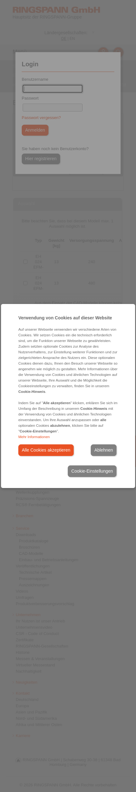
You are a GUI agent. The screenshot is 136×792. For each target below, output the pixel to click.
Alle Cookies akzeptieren (46, 450)
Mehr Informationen (34, 437)
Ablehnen (103, 450)
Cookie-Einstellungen (92, 471)
